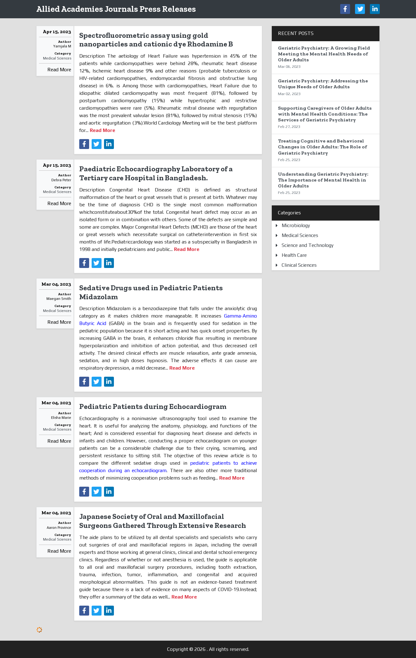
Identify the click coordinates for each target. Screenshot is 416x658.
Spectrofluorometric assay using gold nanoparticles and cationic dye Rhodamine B (156, 40)
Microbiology (296, 225)
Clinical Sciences (299, 265)
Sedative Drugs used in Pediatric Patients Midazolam (151, 292)
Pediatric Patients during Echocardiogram (153, 406)
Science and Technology (307, 245)
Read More (59, 69)
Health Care (294, 255)
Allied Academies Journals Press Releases (116, 9)
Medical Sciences (57, 58)
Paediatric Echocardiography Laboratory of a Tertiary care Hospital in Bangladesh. (156, 173)
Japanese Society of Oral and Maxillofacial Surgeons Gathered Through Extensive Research (162, 521)
